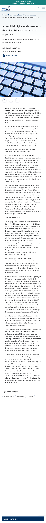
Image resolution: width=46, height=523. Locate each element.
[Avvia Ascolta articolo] (9, 55)
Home (4, 15)
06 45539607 (30, 3)
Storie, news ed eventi (16, 15)
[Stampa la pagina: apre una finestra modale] (11, 100)
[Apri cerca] (38, 8)
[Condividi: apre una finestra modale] (17, 100)
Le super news (30, 15)
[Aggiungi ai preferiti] (4, 100)
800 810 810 (27, 2)
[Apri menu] (43, 8)
